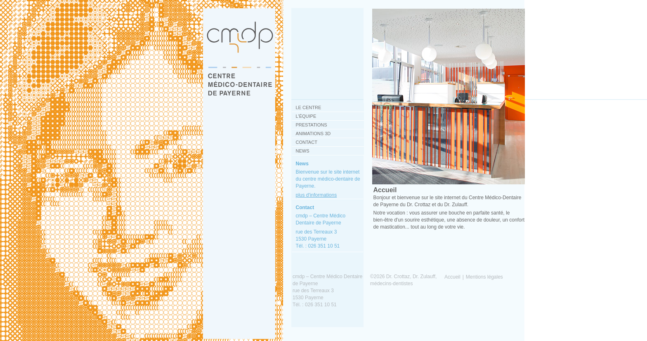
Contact (306, 142)
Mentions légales (484, 277)
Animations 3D (313, 133)
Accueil (452, 277)
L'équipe (306, 116)
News (302, 150)
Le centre (308, 107)
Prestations (311, 124)
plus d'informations (316, 195)
